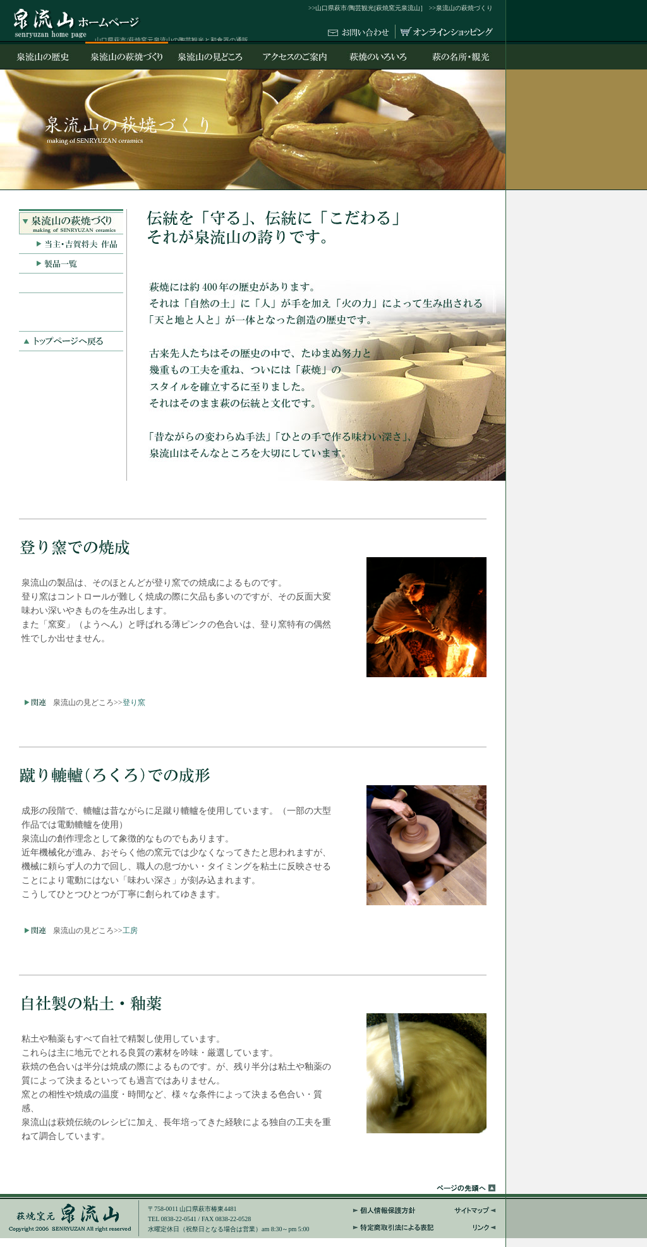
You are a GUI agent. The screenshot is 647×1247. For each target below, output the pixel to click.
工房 (130, 930)
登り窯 (134, 702)
